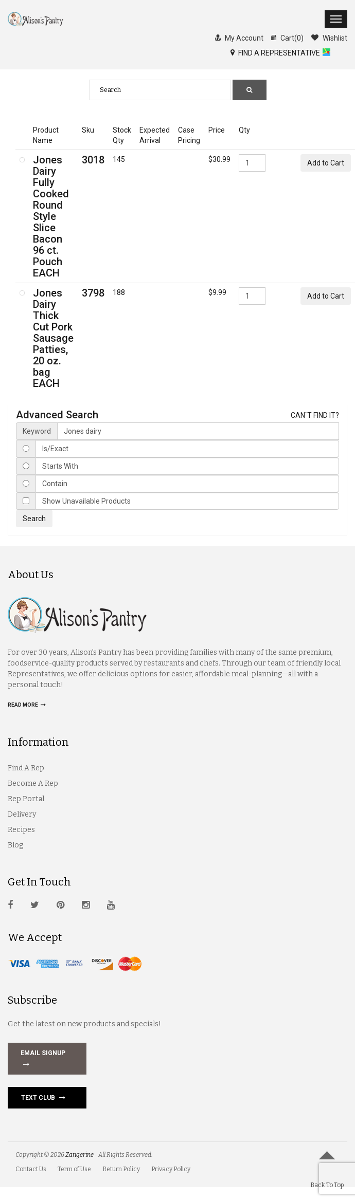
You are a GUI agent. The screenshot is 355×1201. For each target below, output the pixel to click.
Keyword (37, 431)
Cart (287, 37)
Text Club (43, 1097)
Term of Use (74, 1169)
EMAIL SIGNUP (43, 1059)
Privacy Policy (170, 1169)
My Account (239, 37)
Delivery (22, 814)
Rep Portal (26, 798)
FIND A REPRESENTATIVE (275, 52)
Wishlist (329, 37)
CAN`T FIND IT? (315, 415)
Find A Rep (26, 768)
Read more (27, 705)
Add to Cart (325, 163)
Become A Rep (33, 783)
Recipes (21, 829)
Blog (15, 845)
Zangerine (79, 1154)
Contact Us (30, 1169)
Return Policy (121, 1169)
